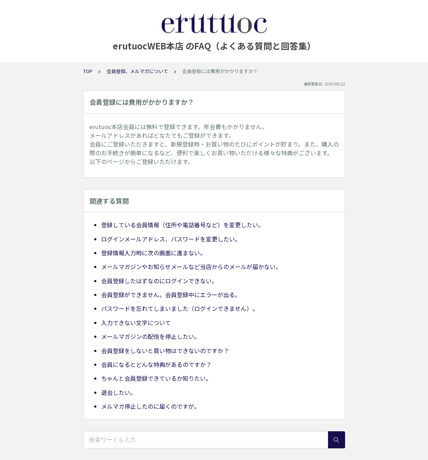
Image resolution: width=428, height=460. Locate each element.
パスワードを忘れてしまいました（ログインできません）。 (179, 308)
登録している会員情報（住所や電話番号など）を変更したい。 (182, 224)
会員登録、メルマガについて (137, 71)
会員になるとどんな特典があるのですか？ (156, 364)
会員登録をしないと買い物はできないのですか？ (165, 350)
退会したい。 (118, 392)
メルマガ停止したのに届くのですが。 (150, 406)
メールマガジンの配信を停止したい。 (150, 336)
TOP (87, 71)
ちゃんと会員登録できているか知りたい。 (156, 378)
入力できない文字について (136, 322)
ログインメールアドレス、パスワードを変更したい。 (171, 239)
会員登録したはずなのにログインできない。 (159, 280)
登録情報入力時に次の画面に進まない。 (153, 252)
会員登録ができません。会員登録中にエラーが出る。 (171, 294)
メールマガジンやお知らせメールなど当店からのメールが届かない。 (191, 266)
